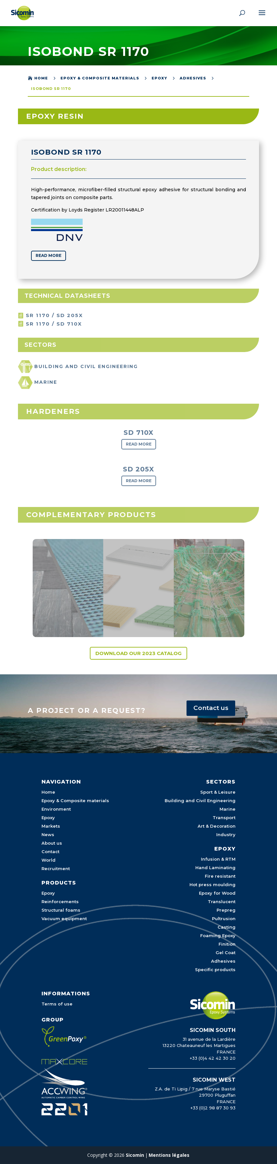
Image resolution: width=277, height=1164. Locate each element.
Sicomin (135, 1155)
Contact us (210, 708)
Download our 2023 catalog (138, 653)
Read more (46, 255)
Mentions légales (169, 1155)
